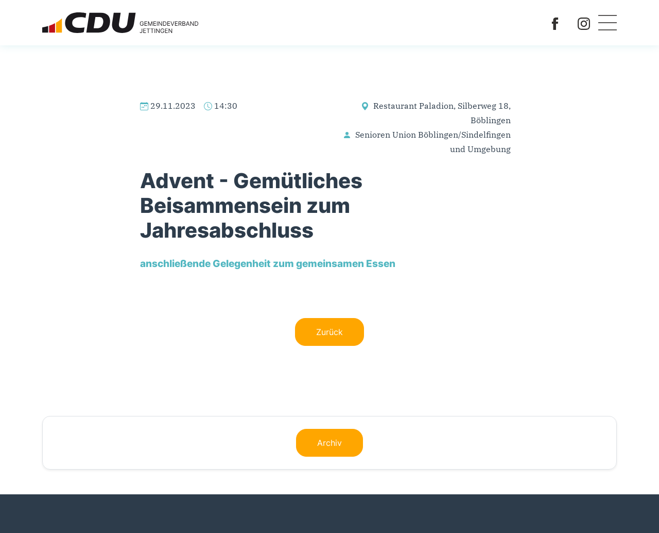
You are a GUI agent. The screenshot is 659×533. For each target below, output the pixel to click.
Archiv (329, 443)
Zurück (329, 332)
